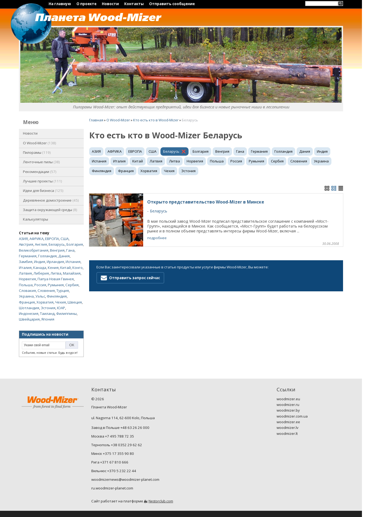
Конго (77, 267)
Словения (46, 290)
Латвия (25, 273)
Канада (39, 267)
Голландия (47, 256)
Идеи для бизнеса (43, 190)
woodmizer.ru (288, 404)
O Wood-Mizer (39, 143)
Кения (53, 267)
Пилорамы (37, 152)
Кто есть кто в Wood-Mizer (156, 120)
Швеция (75, 302)
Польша (26, 284)
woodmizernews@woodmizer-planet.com (125, 479)
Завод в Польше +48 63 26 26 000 (120, 427)
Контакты (134, 3)
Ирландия (55, 261)
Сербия (72, 284)
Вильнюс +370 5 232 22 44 (113, 470)
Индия (39, 261)
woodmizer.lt (287, 433)
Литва (56, 273)
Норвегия (27, 278)
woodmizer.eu (288, 398)
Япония (47, 319)
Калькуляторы (35, 219)
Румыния (56, 284)
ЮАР (61, 307)
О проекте (86, 3)
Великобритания (33, 250)
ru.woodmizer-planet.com (112, 488)
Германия (27, 256)
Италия (25, 267)
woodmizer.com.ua (292, 416)
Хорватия (44, 302)
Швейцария (29, 319)
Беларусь (57, 244)
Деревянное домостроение (51, 200)
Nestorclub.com (161, 501)
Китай (65, 267)
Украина (26, 296)
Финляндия (57, 296)
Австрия (26, 244)
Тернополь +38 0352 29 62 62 (116, 444)
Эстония (48, 307)
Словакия (27, 290)
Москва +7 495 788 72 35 (112, 436)
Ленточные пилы (41, 161)
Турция (62, 290)
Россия (40, 284)
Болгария (74, 244)
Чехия (60, 302)
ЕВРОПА (52, 238)
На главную (60, 3)
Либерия (41, 273)
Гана (70, 250)
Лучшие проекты (42, 181)
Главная (96, 120)
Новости (110, 3)
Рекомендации (39, 171)
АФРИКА (36, 238)
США (65, 238)
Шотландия (29, 307)
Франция (27, 302)
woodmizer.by (288, 410)
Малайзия (71, 273)
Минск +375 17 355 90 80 (112, 453)
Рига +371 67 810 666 (109, 462)
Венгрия (57, 250)
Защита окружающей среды (50, 209)
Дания (64, 256)
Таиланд (47, 313)
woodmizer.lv (287, 427)
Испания (73, 261)
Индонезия (28, 313)
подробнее (157, 237)
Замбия (25, 261)
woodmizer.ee (288, 421)
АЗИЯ (23, 238)
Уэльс (40, 296)
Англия (41, 244)
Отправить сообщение (172, 3)
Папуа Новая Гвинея (56, 278)
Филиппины (66, 313)
